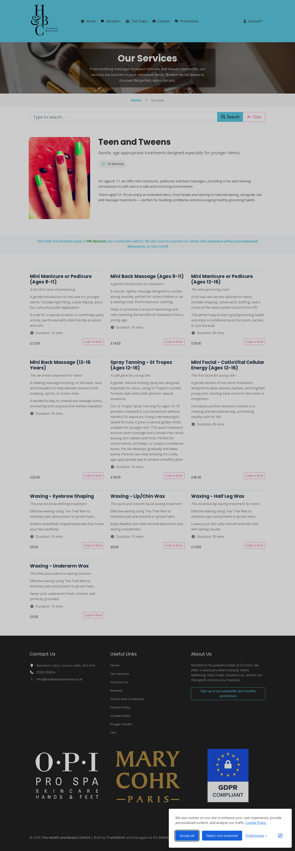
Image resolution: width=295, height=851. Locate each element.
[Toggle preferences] (256, 835)
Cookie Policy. (255, 822)
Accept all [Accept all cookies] (187, 835)
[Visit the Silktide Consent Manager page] (280, 836)
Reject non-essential (222, 835)
